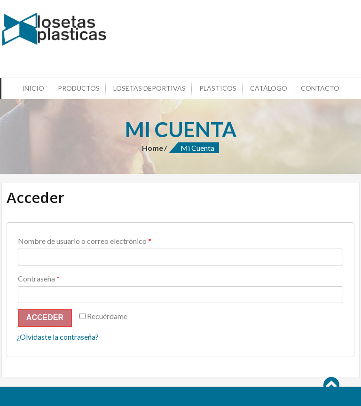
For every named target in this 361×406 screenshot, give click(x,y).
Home (152, 147)
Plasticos (217, 88)
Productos (79, 88)
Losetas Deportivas (149, 88)
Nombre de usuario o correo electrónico (84, 240)
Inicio (33, 88)
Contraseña (39, 278)
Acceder (44, 317)
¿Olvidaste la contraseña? (57, 336)
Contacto (320, 88)
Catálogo (268, 88)
